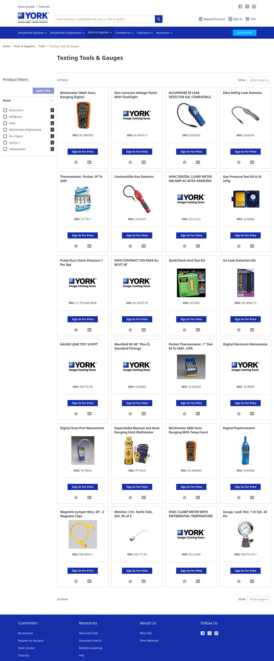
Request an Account (31, 617)
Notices (90, 645)
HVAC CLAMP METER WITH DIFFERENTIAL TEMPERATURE (191, 495)
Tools (42, 46)
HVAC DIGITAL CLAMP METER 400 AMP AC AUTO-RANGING (190, 175)
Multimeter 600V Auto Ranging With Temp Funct (188, 415)
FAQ (81, 632)
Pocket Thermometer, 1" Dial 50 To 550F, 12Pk (191, 335)
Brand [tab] (7, 100)
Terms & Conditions (28, 645)
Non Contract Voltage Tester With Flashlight (135, 95)
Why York (146, 610)
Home (6, 46)
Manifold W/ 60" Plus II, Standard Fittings (132, 335)
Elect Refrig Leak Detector (242, 93)
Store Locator (27, 6)
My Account (25, 610)
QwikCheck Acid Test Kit (187, 253)
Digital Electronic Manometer (245, 333)
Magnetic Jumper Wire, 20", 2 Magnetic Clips (82, 495)
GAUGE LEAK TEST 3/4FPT (79, 333)
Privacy (48, 645)
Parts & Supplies (24, 46)
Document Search (90, 617)
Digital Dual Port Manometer (82, 413)
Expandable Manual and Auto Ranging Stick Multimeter (136, 415)
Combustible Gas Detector (134, 173)
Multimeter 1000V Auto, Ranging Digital (78, 95)
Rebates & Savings (91, 625)
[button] (76, 158)
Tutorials (44, 6)
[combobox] (105, 19)
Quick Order (230, 6)
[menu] (137, 33)
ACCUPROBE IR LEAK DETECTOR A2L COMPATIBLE (190, 95)
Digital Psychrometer (239, 413)
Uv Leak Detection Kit (239, 253)
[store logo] (33, 17)
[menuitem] (31, 32)
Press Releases (149, 617)
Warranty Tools (88, 610)
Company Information (68, 645)
